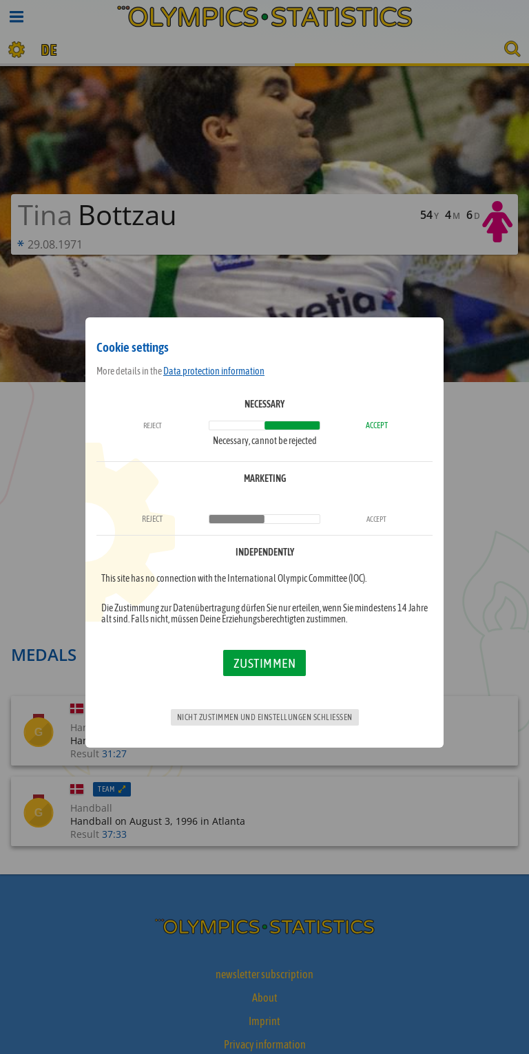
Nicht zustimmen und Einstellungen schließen (265, 717)
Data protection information (213, 371)
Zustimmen (265, 663)
